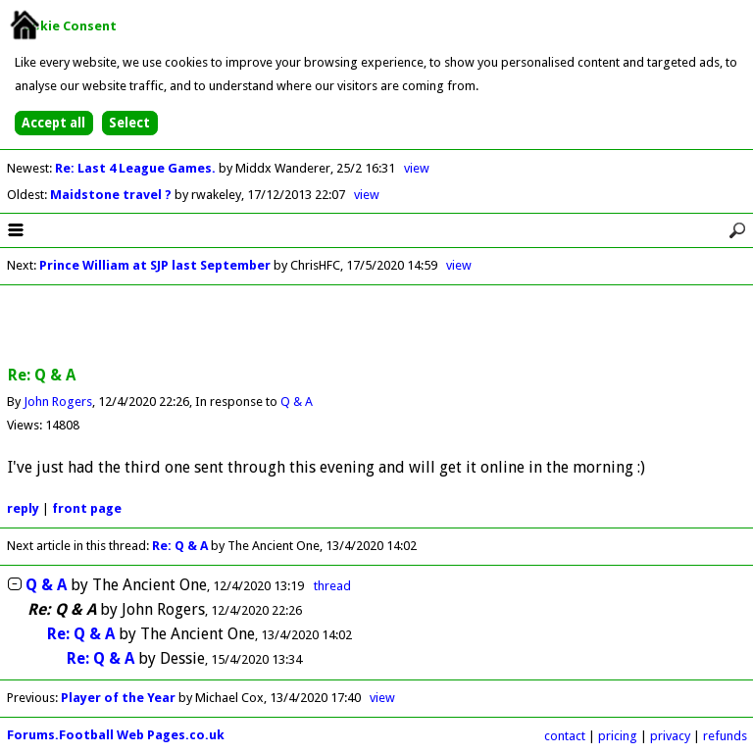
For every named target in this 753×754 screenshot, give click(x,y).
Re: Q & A (180, 545)
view (416, 168)
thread (332, 585)
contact (564, 736)
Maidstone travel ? (112, 194)
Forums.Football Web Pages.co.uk (116, 735)
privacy (670, 736)
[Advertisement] (376, 326)
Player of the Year (118, 697)
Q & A (296, 401)
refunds (725, 736)
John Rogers (58, 401)
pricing (617, 736)
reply (23, 508)
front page (87, 508)
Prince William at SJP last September (155, 265)
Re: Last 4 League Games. (137, 168)
